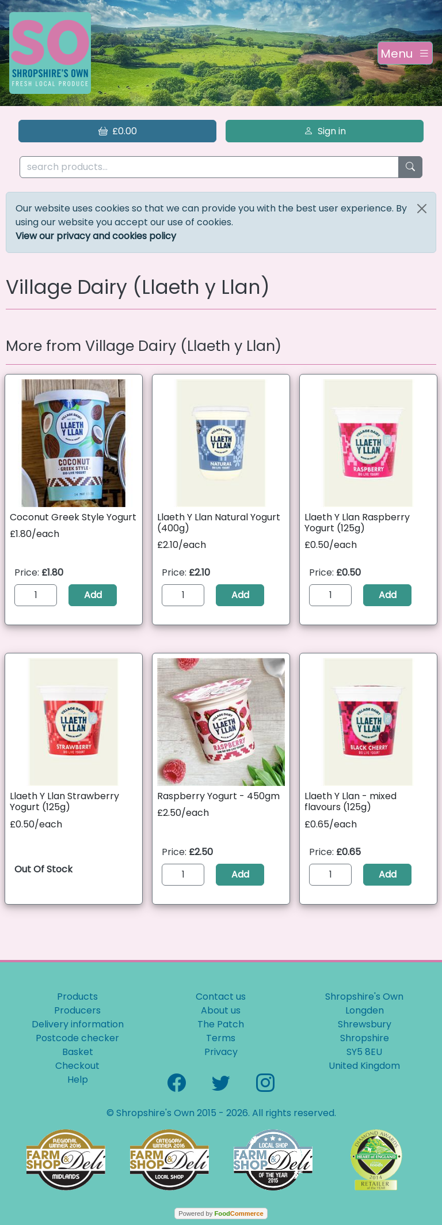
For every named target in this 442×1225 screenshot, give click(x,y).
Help (77, 1079)
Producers (77, 1010)
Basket (77, 1051)
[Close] (422, 208)
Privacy (221, 1051)
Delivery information (78, 1024)
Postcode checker (77, 1038)
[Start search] (410, 167)
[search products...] (209, 167)
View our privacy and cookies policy (96, 236)
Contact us (221, 996)
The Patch (220, 1024)
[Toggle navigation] (405, 53)
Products (77, 996)
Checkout (77, 1065)
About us (221, 1010)
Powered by (220, 1213)
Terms (220, 1038)
